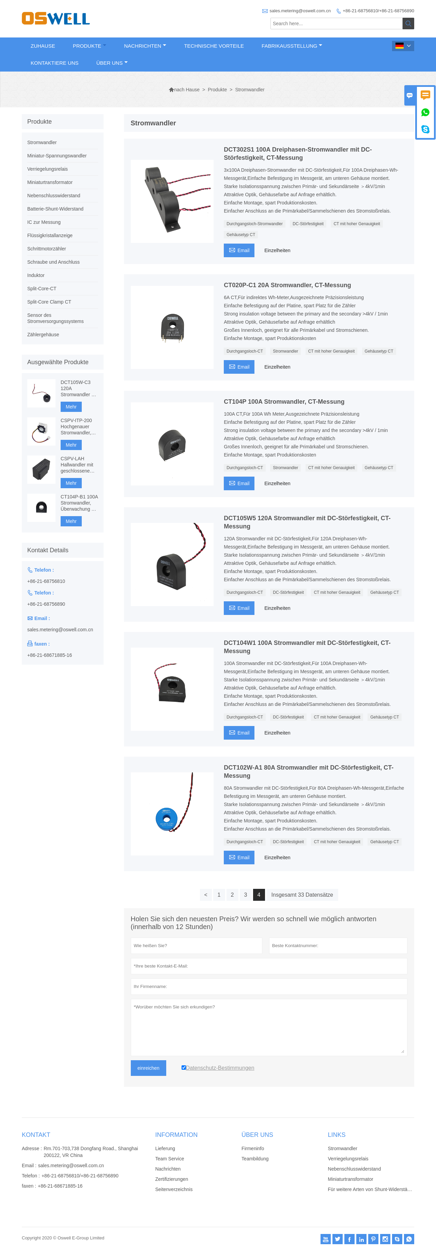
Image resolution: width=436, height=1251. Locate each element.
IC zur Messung (44, 222)
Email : (29, 1165)
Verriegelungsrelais (47, 169)
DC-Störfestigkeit (308, 223)
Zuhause (43, 46)
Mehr (71, 407)
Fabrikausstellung (292, 46)
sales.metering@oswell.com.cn (300, 10)
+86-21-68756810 (46, 581)
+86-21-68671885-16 (49, 655)
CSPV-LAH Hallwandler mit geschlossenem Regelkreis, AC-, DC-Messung (78, 465)
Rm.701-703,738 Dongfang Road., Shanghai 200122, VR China (91, 1152)
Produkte (89, 46)
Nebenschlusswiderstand (53, 195)
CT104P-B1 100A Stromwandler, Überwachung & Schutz (79, 503)
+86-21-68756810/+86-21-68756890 (378, 10)
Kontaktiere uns (55, 63)
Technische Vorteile (214, 46)
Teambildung (255, 1158)
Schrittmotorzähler (46, 248)
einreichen (149, 1068)
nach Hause (184, 89)
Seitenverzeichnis (174, 1189)
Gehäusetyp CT (241, 234)
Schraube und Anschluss (53, 262)
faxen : (29, 1186)
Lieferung (165, 1148)
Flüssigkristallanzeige (50, 235)
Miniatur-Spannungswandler (57, 155)
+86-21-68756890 (46, 604)
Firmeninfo (253, 1148)
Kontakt (36, 1134)
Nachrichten (145, 46)
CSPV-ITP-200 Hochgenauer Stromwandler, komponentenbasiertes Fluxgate (79, 427)
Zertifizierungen (171, 1179)
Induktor (36, 275)
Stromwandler (285, 351)
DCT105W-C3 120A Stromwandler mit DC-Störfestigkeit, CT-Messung (79, 389)
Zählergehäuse (43, 334)
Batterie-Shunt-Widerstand (55, 209)
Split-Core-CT (42, 288)
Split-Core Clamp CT (49, 302)
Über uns (112, 63)
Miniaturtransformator (50, 182)
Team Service (169, 1158)
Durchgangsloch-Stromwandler (255, 223)
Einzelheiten (277, 250)
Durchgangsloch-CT (245, 351)
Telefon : (31, 1175)
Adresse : (32, 1148)
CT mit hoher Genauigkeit (356, 223)
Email (239, 249)
